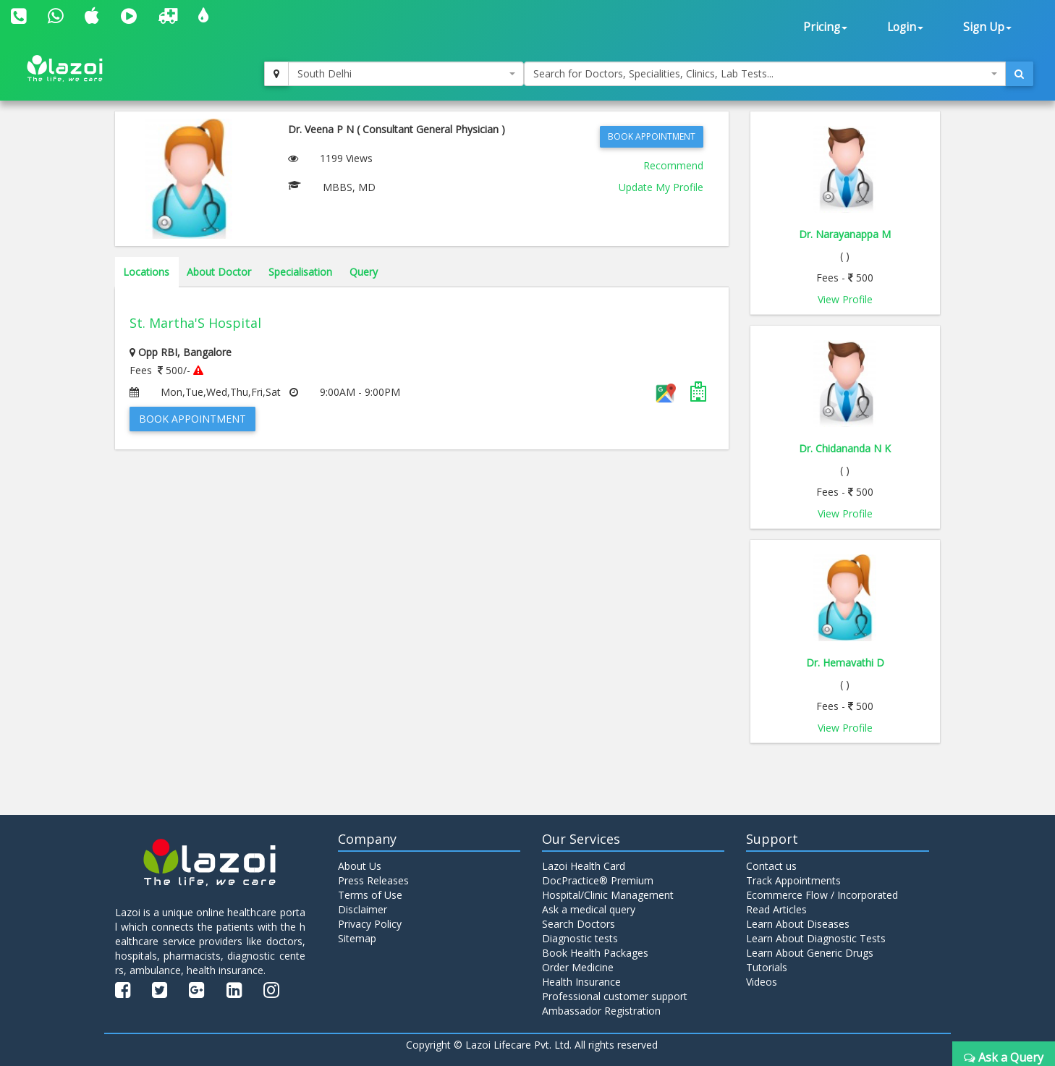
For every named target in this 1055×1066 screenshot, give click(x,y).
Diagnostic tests (580, 938)
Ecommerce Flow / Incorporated (822, 895)
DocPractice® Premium (597, 880)
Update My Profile (661, 187)
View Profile (845, 299)
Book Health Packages (595, 953)
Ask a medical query (588, 909)
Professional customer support (614, 996)
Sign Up (987, 27)
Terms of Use (370, 895)
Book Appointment (651, 136)
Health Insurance (581, 982)
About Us (359, 866)
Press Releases (373, 880)
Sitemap (357, 938)
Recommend (673, 165)
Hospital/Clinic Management (608, 895)
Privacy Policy (370, 924)
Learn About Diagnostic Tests (816, 938)
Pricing (825, 27)
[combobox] (406, 74)
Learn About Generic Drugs (809, 953)
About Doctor (219, 272)
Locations (146, 272)
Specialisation (300, 272)
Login (905, 27)
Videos (761, 982)
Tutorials (766, 967)
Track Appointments (793, 880)
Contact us (771, 866)
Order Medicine (578, 967)
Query (363, 272)
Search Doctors (578, 924)
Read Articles (776, 909)
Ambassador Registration (601, 1011)
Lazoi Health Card (583, 866)
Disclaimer (362, 909)
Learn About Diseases (797, 924)
